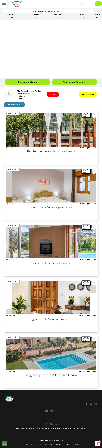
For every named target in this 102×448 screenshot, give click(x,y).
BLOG (77, 444)
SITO (39, 444)
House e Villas (12, 113)
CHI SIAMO (48, 444)
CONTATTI (68, 444)
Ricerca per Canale (27, 82)
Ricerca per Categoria (74, 82)
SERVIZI (58, 444)
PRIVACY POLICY (29, 444)
